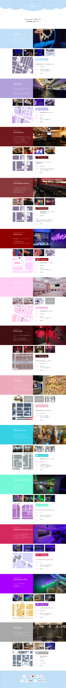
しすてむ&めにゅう (35, 2)
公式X (44, 70)
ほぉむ (15, 2)
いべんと (43, 2)
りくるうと (50, 2)
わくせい (20, 2)
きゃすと (27, 2)
